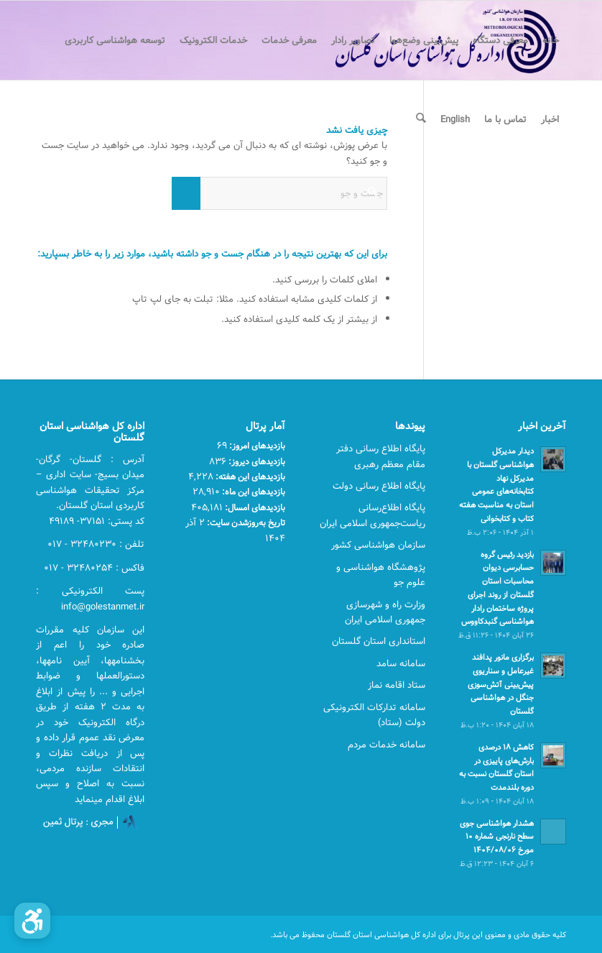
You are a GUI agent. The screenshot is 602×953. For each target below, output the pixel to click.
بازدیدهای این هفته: (249, 476)
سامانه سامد (400, 663)
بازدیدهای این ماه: (252, 491)
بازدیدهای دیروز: (255, 461)
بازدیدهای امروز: (256, 445)
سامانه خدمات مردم (386, 744)
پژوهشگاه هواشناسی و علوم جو (380, 574)
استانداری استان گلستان (378, 641)
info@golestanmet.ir (102, 606)
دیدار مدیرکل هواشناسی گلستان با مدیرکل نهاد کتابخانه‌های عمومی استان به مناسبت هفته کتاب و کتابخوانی (496, 484)
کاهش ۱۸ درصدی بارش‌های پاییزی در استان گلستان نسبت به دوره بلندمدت (496, 767)
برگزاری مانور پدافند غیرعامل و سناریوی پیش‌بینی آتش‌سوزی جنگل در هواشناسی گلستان (501, 684)
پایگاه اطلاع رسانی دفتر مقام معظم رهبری (380, 456)
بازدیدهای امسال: (254, 507)
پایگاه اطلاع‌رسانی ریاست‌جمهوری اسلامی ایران (372, 514)
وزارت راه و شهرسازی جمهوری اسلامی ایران (385, 612)
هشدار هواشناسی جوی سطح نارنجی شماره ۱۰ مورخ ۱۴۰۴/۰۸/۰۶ (497, 836)
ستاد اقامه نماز (396, 685)
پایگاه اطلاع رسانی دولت (379, 486)
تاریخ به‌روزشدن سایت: (245, 522)
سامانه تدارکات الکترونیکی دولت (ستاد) (374, 714)
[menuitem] (550, 40)
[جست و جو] (421, 119)
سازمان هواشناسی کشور (378, 545)
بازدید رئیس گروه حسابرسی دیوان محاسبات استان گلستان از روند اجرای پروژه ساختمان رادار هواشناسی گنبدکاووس (497, 588)
